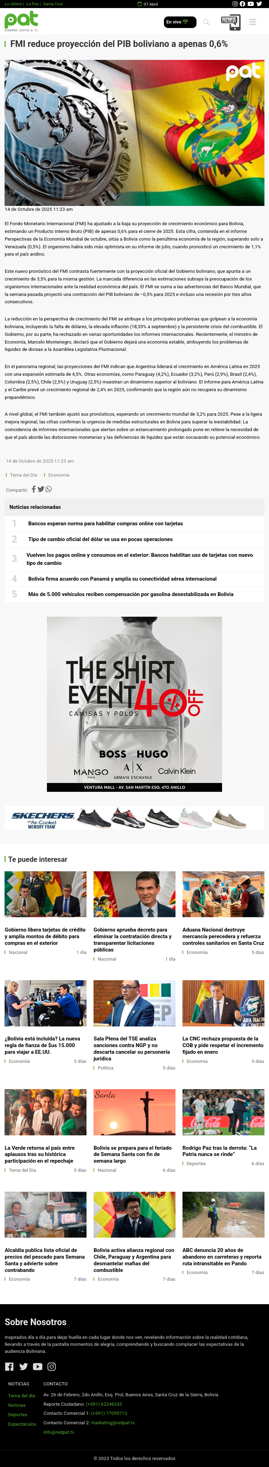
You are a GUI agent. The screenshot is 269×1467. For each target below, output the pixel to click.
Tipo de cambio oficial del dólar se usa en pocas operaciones (100, 539)
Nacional (18, 952)
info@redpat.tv (58, 1432)
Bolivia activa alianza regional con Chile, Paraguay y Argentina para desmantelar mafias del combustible (134, 1260)
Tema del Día (24, 475)
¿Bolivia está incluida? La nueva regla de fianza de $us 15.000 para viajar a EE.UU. (42, 1045)
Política (105, 1068)
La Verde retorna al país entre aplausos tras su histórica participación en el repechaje (40, 1154)
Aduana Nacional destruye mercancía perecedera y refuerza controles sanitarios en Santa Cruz (223, 936)
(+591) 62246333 (104, 1404)
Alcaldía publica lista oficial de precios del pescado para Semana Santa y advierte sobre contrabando (44, 1260)
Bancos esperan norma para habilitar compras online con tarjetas (105, 523)
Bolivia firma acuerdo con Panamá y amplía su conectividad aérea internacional (122, 579)
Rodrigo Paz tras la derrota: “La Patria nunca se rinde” (219, 1151)
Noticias (17, 1405)
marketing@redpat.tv (113, 1422)
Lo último (13, 3)
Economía (59, 475)
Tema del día (21, 1395)
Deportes (196, 1163)
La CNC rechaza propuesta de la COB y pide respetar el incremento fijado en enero (222, 1045)
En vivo (177, 22)
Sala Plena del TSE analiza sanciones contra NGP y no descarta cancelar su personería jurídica (132, 1049)
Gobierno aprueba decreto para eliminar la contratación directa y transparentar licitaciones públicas (133, 940)
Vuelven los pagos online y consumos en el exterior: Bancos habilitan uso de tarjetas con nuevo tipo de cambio (140, 559)
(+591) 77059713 (109, 1413)
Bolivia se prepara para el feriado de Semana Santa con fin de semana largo (133, 1154)
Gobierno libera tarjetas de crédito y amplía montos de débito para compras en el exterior (45, 936)
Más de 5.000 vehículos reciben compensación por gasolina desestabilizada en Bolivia (131, 594)
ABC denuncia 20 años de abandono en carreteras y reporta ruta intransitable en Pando (222, 1257)
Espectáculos (22, 1424)
